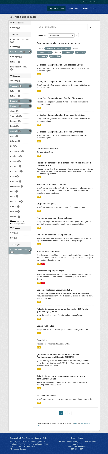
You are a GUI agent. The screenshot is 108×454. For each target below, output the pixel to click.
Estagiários (42, 340)
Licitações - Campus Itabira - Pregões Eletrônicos (60, 98)
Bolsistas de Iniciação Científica (51, 185)
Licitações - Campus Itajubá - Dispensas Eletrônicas (61, 115)
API (75, 423)
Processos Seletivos (46, 396)
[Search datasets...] (62, 27)
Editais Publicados (45, 326)
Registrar (93, 2)
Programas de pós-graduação (50, 271)
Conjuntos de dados (56, 9)
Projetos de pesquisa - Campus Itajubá (55, 235)
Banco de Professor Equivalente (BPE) (54, 290)
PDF (43, 263)
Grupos (85, 9)
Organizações (73, 9)
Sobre (93, 9)
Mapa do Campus (19, 449)
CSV (39, 74)
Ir (76, 35)
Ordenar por (42, 35)
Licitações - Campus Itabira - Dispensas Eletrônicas (61, 81)
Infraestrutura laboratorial (49, 252)
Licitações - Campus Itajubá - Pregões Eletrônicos (60, 132)
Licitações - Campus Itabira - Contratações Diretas (60, 65)
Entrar (85, 2)
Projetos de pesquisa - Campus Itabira (54, 218)
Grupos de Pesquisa (46, 204)
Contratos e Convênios (47, 148)
